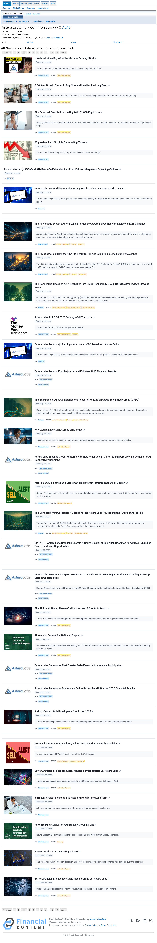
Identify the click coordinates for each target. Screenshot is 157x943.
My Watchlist (24, 21)
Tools (53, 3)
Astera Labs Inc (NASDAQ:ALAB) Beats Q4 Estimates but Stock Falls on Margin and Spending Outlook (62, 169)
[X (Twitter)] (131, 926)
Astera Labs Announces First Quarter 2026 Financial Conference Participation (78, 667)
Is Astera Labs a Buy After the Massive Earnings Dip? (66, 58)
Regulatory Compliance (64, 504)
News (73, 42)
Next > (63, 52)
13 (57, 52)
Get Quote (13, 17)
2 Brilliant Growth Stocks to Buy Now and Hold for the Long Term (72, 85)
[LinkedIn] (144, 926)
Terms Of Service (108, 927)
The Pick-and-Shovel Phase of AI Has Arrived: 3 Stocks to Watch (72, 609)
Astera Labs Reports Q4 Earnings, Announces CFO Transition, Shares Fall (77, 345)
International (43, 8)
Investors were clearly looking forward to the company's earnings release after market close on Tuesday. (84, 441)
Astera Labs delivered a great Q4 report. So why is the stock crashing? (68, 153)
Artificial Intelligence (63, 75)
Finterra (40, 308)
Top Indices (37, 21)
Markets (7, 3)
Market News (18, 8)
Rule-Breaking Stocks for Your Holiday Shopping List (65, 826)
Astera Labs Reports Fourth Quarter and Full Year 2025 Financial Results (75, 372)
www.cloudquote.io (97, 921)
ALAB (66, 27)
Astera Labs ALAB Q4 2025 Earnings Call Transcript (65, 318)
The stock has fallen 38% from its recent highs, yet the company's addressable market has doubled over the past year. (90, 864)
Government (82, 275)
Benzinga (41, 209)
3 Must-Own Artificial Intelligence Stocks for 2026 (64, 713)
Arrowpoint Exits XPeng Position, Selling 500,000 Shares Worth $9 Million (77, 745)
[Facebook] (138, 926)
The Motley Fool (43, 75)
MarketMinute (42, 244)
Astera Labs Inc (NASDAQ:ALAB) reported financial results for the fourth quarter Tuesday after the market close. (87, 355)
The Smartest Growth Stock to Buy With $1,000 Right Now (68, 112)
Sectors (45, 3)
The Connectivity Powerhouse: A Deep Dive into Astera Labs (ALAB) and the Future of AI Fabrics (89, 514)
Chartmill (10, 179)
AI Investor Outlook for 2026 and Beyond (59, 636)
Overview (6, 8)
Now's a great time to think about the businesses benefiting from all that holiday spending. (77, 837)
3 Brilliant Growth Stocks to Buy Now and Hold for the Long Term (72, 799)
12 (52, 52)
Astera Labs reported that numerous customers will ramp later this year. (69, 68)
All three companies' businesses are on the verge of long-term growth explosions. (73, 810)
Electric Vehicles (62, 763)
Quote (30, 42)
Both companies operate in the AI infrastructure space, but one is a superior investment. (76, 891)
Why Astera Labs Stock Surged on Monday (60, 430)
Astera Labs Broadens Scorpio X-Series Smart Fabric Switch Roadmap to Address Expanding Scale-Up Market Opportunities (92, 578)
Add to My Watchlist (60, 38)
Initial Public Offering (73, 308)
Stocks (16, 3)
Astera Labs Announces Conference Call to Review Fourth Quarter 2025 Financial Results (85, 690)
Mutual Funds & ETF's (30, 3)
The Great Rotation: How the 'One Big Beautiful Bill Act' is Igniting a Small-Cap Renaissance (86, 254)
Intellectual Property (88, 308)
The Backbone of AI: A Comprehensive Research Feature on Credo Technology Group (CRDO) (87, 400)
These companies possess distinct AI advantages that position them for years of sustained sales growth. (84, 723)
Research (117, 42)
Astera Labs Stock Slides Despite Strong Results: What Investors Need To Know (81, 188)
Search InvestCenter (32, 14)
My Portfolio (50, 21)
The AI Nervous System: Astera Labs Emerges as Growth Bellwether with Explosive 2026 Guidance (90, 224)
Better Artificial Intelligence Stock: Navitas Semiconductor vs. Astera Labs (78, 772)
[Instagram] (151, 926)
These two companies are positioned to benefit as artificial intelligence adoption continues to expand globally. (86, 96)
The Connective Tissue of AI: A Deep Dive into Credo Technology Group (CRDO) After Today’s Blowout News (92, 286)
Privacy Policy (91, 927)
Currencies (30, 8)
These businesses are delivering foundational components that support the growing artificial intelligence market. (88, 620)
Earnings (73, 244)
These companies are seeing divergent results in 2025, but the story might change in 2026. (78, 783)
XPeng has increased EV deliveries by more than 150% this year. (65, 756)
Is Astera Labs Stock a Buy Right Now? (58, 853)
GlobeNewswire (43, 385)
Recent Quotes (9, 21)
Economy (81, 244)
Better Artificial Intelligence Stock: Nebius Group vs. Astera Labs (72, 880)
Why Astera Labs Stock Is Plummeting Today (61, 142)
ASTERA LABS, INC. (46, 380)
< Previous (7, 52)
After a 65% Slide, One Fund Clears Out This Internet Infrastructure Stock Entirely (81, 484)
